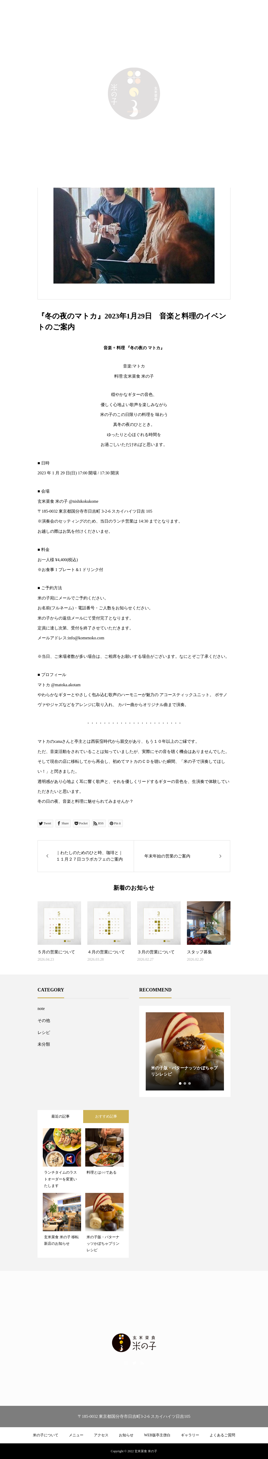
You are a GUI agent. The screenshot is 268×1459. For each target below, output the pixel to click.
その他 (44, 1020)
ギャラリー (190, 1435)
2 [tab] (185, 1083)
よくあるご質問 (222, 1435)
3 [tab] (189, 1083)
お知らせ (126, 1435)
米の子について (45, 1435)
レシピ (44, 1032)
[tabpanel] (185, 1051)
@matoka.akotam (66, 685)
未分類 (44, 1044)
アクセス (101, 1435)
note (41, 1008)
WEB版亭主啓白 (157, 1435)
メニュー (76, 1435)
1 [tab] (180, 1083)
